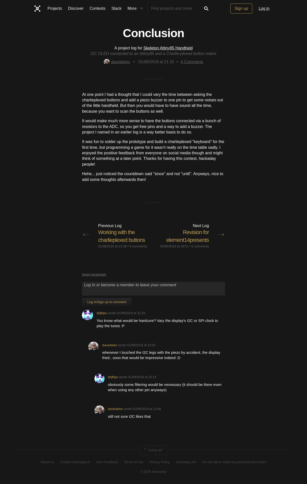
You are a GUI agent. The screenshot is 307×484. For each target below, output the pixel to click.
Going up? (153, 450)
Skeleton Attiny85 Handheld (168, 48)
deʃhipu (101, 313)
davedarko (117, 62)
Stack (117, 8)
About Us (47, 462)
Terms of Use (133, 462)
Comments (191, 62)
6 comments (200, 246)
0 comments (138, 246)
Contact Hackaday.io (75, 462)
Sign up (241, 8)
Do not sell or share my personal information (234, 462)
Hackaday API (186, 462)
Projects (55, 8)
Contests (98, 8)
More (137, 9)
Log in (264, 8)
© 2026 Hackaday (154, 471)
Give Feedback (107, 462)
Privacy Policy (159, 462)
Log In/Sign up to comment (106, 302)
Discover (75, 8)
